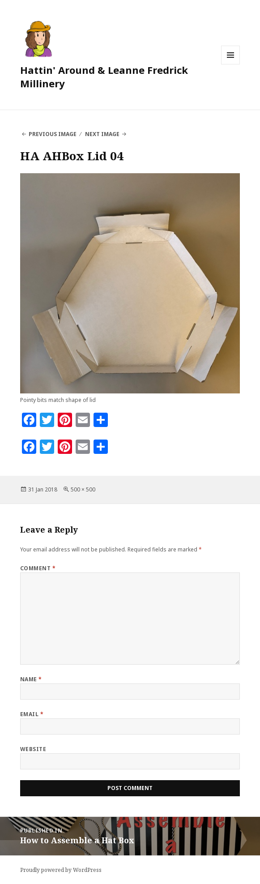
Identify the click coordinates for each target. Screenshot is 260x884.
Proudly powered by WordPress (61, 870)
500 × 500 (83, 489)
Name (31, 679)
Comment (37, 568)
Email (31, 714)
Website (33, 749)
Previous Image (53, 134)
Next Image (102, 134)
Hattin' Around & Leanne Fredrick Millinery (104, 76)
